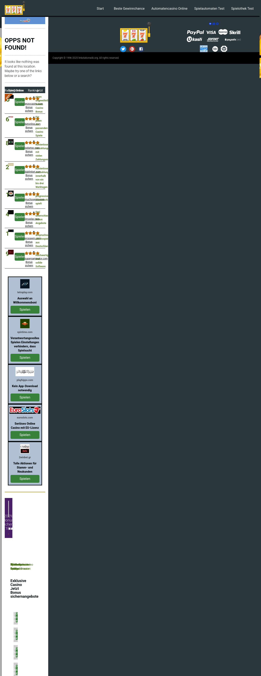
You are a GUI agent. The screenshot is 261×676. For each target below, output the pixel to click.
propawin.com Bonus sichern (29, 242)
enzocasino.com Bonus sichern (29, 107)
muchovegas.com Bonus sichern (29, 203)
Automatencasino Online (169, 9)
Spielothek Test (242, 9)
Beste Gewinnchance (129, 9)
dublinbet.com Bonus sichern (29, 175)
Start (100, 9)
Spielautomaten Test (209, 9)
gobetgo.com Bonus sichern (29, 151)
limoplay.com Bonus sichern (29, 222)
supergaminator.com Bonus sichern (29, 262)
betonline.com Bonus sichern (29, 127)
